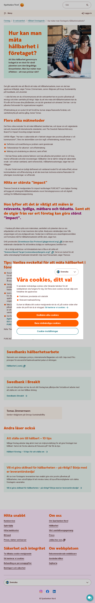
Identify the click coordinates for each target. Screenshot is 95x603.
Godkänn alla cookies (47, 315)
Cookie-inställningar (47, 331)
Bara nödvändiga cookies (48, 323)
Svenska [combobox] (64, 272)
